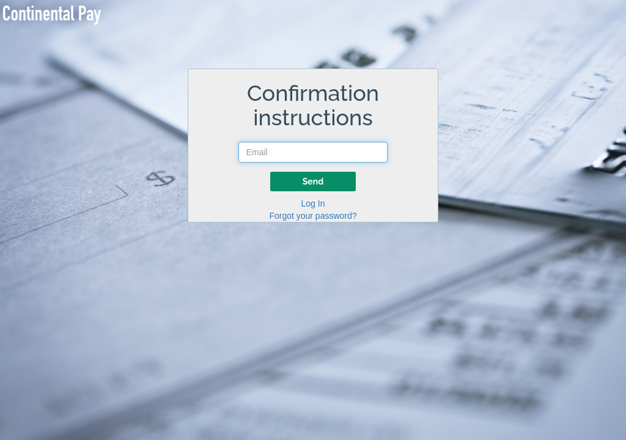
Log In (313, 203)
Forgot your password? (312, 216)
